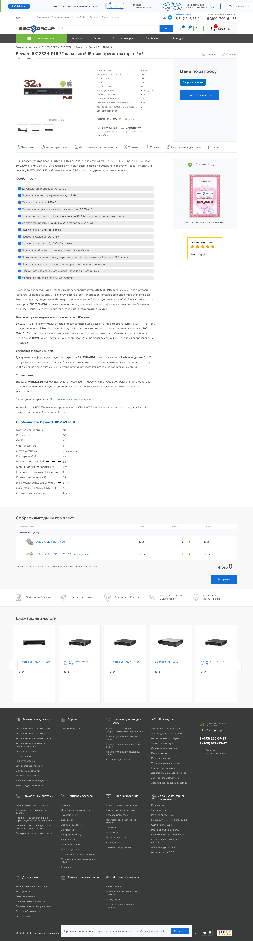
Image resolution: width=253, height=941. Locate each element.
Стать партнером (60, 17)
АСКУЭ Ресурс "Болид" (163, 847)
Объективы (112, 827)
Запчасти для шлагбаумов (165, 777)
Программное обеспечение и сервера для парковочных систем (34, 819)
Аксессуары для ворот (118, 759)
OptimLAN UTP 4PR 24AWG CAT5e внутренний (63, 553)
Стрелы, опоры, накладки (165, 748)
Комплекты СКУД (70, 815)
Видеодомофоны (25, 891)
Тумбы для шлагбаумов (163, 743)
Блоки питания (114, 886)
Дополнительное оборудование (33, 780)
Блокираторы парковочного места (34, 833)
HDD (39, 170)
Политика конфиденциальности (217, 751)
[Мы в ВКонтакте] (204, 933)
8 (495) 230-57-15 (212, 738)
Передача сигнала (116, 837)
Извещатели (158, 805)
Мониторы (112, 832)
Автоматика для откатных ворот (33, 728)
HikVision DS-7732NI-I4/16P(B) (76, 663)
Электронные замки (71, 824)
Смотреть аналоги (200, 95)
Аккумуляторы (113, 899)
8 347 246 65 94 (189, 19)
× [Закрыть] (247, 6)
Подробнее (127, 119)
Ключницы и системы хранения (78, 854)
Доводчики (67, 820)
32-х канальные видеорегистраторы (72, 399)
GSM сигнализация (161, 824)
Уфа (18, 17)
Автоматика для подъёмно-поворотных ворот (30, 744)
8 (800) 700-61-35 (221, 19)
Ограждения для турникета (75, 810)
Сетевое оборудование (118, 847)
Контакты (116, 17)
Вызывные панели (25, 896)
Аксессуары (112, 842)
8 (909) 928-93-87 (213, 743)
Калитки (65, 805)
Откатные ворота (70, 728)
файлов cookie (157, 931)
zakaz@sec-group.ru (212, 730)
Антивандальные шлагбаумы (166, 733)
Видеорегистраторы (117, 815)
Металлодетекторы (71, 849)
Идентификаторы (70, 844)
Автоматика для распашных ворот (34, 733)
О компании (43, 17)
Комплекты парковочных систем (33, 805)
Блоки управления (26, 751)
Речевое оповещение (163, 815)
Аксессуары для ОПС (162, 852)
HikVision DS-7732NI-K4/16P (212, 663)
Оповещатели (159, 810)
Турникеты (67, 867)
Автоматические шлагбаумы (166, 728)
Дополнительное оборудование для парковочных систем (33, 827)
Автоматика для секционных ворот (34, 738)
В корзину (224, 579)
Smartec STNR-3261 (166, 662)
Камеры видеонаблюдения (120, 810)
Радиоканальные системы (165, 829)
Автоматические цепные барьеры (169, 782)
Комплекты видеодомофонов (31, 886)
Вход (198, 28)
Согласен (179, 931)
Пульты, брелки (24, 756)
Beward (145, 70)
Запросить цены (193, 82)
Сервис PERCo (79, 17)
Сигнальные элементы (28, 770)
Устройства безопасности (30, 766)
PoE (111, 161)
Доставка (94, 17)
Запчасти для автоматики (29, 785)
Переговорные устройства (30, 901)
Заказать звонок (183, 14)
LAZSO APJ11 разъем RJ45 (51, 541)
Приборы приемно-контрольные (169, 820)
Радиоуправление (25, 761)
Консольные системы (27, 775)
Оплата (105, 17)
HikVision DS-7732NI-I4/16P (34, 662)
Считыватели (68, 829)
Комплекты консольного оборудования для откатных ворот (124, 730)
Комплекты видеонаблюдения (122, 805)
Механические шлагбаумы (165, 738)
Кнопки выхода (69, 839)
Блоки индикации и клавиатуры (168, 834)
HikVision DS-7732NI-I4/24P (125, 662)
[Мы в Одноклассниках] (210, 933)
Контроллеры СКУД (71, 834)
